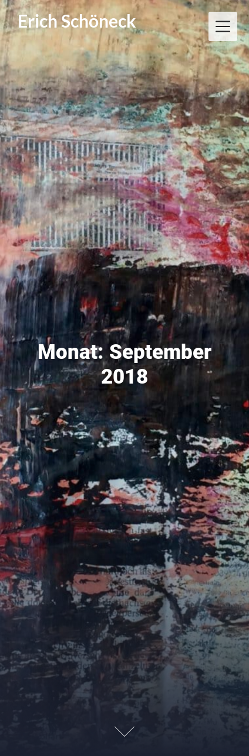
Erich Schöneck (77, 21)
